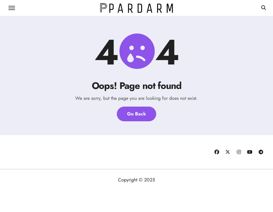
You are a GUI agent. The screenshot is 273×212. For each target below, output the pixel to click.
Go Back (136, 113)
